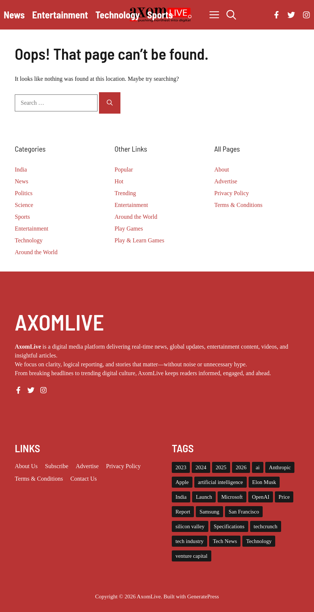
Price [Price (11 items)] (284, 497)
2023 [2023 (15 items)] (180, 467)
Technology (117, 14)
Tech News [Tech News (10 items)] (225, 541)
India (21, 169)
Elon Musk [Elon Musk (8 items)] (264, 482)
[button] (231, 15)
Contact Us (83, 479)
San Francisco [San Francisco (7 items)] (244, 512)
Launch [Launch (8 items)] (204, 497)
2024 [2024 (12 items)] (200, 467)
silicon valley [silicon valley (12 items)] (190, 526)
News (14, 14)
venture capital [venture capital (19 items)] (191, 556)
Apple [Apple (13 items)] (182, 482)
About (221, 169)
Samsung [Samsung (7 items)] (209, 512)
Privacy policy (123, 466)
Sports (160, 14)
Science (24, 205)
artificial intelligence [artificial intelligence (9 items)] (220, 482)
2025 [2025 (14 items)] (221, 467)
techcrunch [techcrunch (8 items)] (265, 526)
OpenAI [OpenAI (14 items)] (260, 497)
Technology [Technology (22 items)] (259, 541)
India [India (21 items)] (181, 497)
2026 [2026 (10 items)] (241, 467)
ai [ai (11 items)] (258, 467)
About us (26, 466)
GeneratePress (203, 596)
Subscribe (56, 466)
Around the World (36, 252)
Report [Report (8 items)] (182, 512)
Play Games (129, 228)
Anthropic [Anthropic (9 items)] (280, 467)
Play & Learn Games (139, 240)
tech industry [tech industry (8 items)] (189, 541)
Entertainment (60, 14)
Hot (119, 181)
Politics (24, 193)
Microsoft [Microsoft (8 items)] (232, 497)
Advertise (225, 181)
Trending (125, 193)
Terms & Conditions (238, 205)
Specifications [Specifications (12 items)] (229, 526)
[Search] (109, 103)
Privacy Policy (231, 193)
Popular (124, 169)
